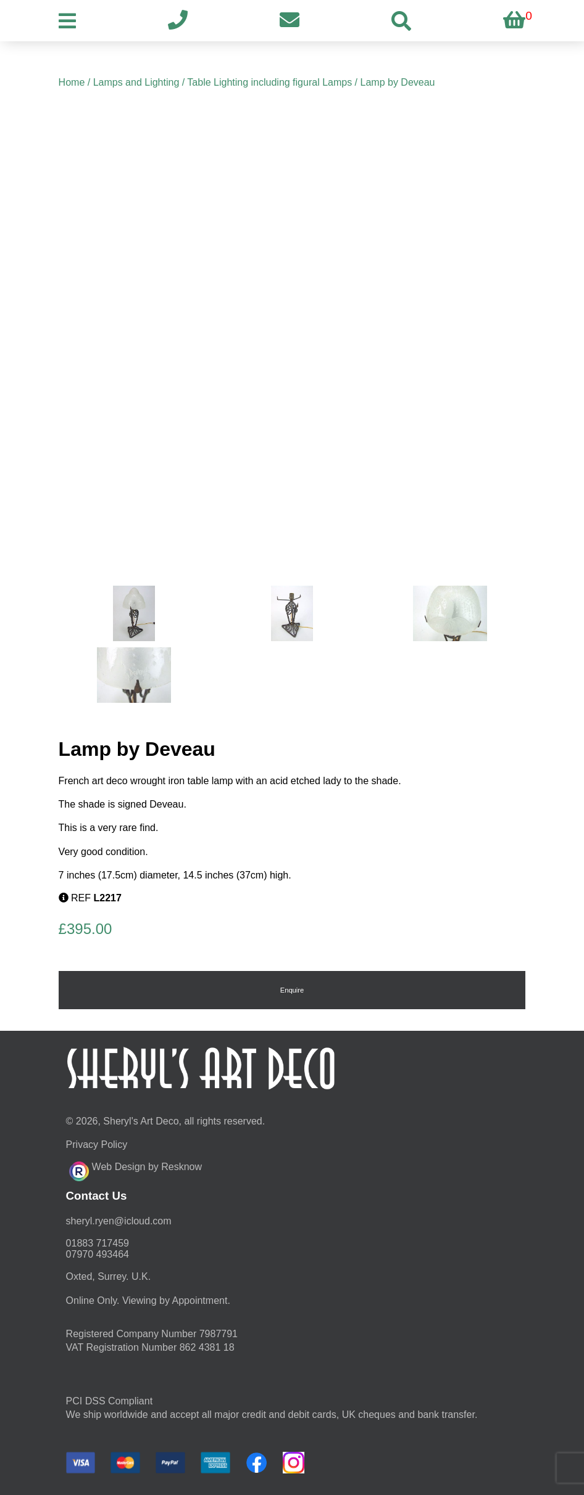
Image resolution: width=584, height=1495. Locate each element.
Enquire (292, 990)
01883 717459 (97, 1243)
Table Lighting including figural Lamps (269, 82)
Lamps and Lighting (136, 82)
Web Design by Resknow (135, 1169)
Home (72, 82)
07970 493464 (97, 1254)
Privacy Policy (97, 1144)
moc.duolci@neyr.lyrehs (119, 1221)
